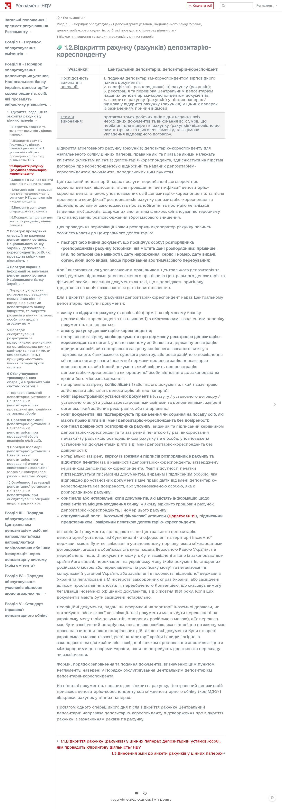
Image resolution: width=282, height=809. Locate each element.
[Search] (233, 5)
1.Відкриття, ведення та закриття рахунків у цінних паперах (30, 130)
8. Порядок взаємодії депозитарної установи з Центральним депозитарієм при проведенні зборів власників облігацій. (28, 430)
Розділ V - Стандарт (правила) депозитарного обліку (26, 609)
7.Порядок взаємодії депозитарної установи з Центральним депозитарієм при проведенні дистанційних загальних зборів (29, 403)
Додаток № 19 (210, 516)
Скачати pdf (194, 5)
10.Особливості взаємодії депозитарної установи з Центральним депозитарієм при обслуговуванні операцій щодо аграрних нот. (28, 493)
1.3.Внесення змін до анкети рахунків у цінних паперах (31, 181)
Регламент (265, 5)
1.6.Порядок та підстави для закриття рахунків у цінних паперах (31, 221)
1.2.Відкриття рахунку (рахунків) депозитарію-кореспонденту (28, 170)
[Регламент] (266, 6)
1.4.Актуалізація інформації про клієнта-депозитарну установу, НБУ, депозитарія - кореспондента (30, 195)
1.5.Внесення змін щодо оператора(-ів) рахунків (28, 209)
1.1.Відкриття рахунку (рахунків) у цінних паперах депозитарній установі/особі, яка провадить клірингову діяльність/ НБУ (26, 150)
